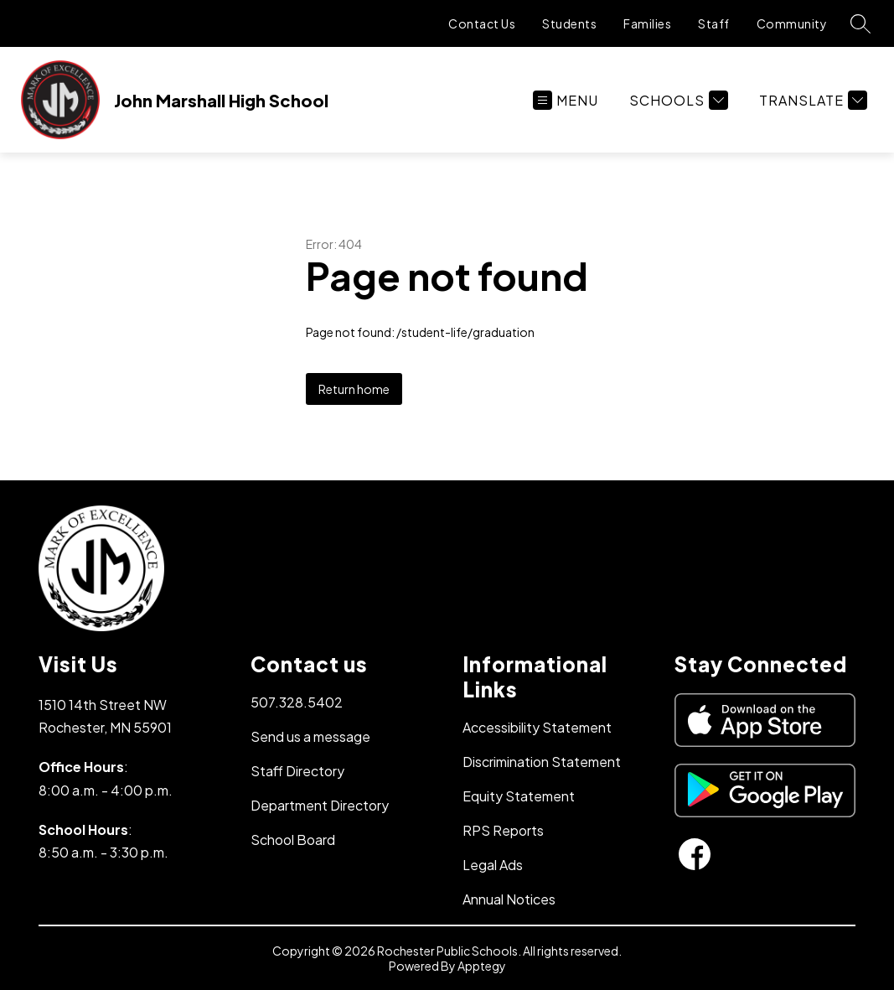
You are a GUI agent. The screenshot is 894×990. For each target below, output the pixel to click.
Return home (354, 389)
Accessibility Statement (537, 727)
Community (792, 23)
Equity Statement (519, 796)
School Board (293, 839)
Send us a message (310, 736)
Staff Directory (297, 771)
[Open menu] (565, 100)
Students (569, 23)
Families (647, 23)
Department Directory (320, 805)
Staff (714, 23)
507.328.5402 (297, 702)
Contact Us (481, 23)
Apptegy (481, 965)
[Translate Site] (811, 100)
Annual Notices (509, 899)
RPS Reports (503, 830)
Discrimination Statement (542, 761)
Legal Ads (493, 864)
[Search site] (860, 23)
